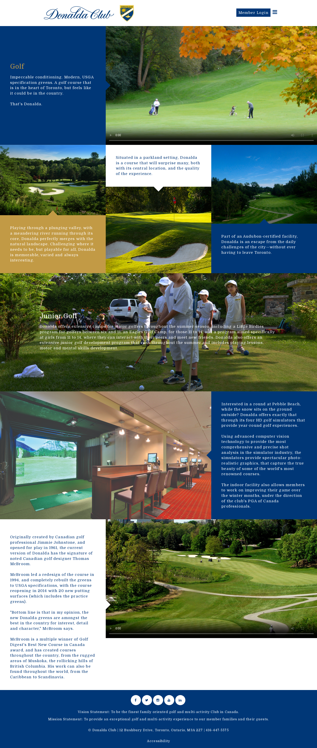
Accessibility (158, 741)
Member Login (253, 13)
